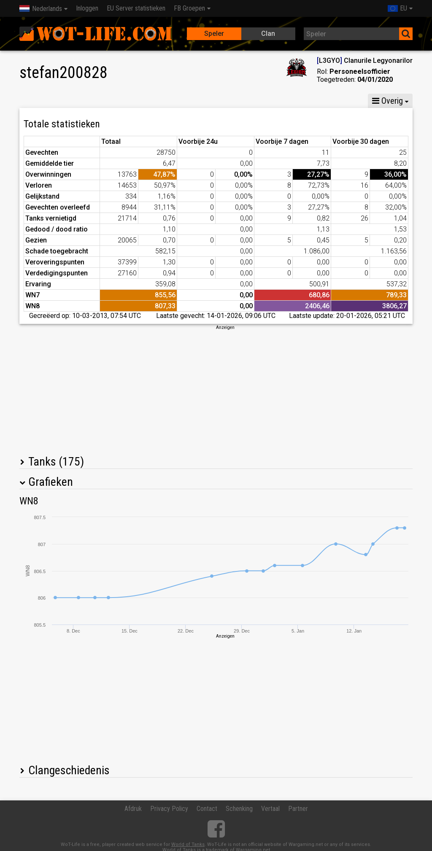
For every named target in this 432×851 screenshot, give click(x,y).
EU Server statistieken (136, 8)
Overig (387, 101)
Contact (207, 809)
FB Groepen (189, 8)
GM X (87, 101)
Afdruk (133, 809)
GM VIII (124, 101)
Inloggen (87, 8)
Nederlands (40, 9)
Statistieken (43, 101)
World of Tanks (188, 844)
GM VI (161, 101)
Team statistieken (293, 101)
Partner (298, 809)
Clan (268, 34)
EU (397, 8)
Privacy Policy (169, 809)
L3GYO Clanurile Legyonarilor (365, 61)
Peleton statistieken (219, 101)
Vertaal (270, 809)
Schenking (239, 809)
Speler (214, 34)
